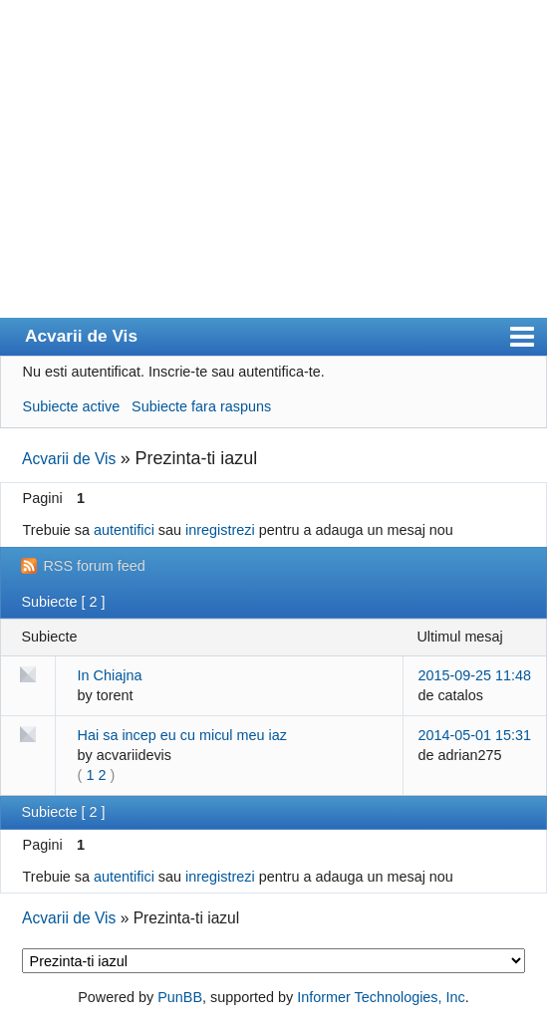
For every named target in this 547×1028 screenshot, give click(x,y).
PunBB (179, 997)
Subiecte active (72, 406)
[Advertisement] (273, 168)
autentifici (124, 530)
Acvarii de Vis (81, 336)
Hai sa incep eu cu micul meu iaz (182, 735)
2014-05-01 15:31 (474, 735)
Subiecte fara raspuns (201, 406)
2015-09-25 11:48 (474, 675)
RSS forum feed (93, 566)
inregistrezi (220, 530)
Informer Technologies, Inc (381, 997)
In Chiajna (110, 675)
